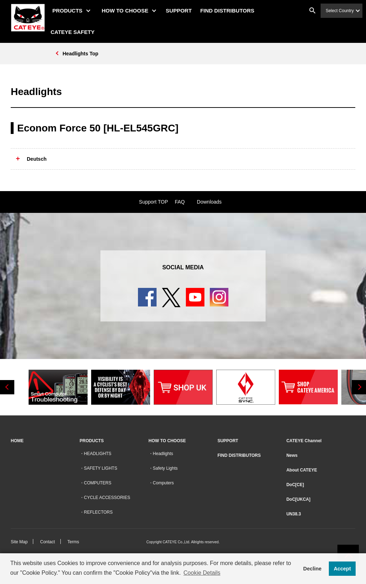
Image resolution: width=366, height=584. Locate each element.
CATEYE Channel (303, 440)
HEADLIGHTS (98, 453)
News (291, 455)
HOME (17, 440)
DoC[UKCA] (298, 499)
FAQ (180, 202)
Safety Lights (165, 468)
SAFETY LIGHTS (100, 468)
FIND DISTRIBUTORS (230, 11)
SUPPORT (182, 11)
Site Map (19, 541)
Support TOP (153, 202)
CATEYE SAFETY (76, 32)
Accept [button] (342, 568)
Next (359, 387)
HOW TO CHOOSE (128, 11)
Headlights (163, 453)
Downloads (209, 202)
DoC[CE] (295, 484)
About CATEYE (301, 470)
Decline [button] (312, 568)
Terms (73, 541)
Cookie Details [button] (201, 573)
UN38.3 (293, 513)
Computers (163, 482)
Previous (7, 387)
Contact (47, 541)
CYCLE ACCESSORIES (107, 497)
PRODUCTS (70, 11)
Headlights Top (80, 53)
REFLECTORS (98, 512)
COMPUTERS (98, 482)
